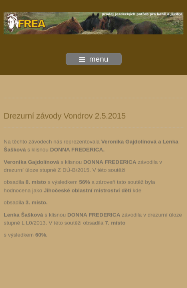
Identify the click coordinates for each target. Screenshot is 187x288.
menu (94, 59)
